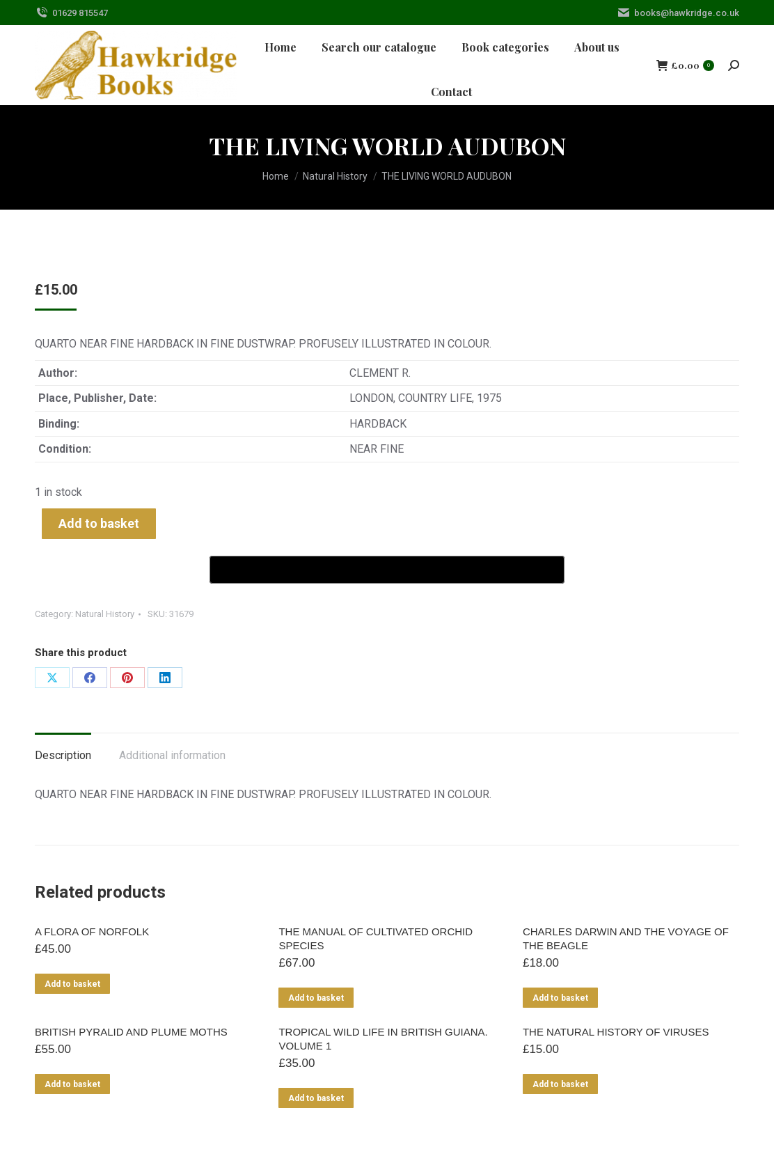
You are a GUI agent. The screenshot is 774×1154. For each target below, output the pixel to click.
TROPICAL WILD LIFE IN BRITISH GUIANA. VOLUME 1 (382, 1039)
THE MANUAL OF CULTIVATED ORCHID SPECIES (375, 938)
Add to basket (98, 523)
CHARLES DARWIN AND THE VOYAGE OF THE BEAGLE (626, 938)
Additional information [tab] (172, 755)
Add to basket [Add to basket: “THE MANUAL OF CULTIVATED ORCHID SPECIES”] (316, 998)
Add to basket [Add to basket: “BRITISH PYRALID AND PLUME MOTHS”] (72, 1084)
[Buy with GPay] (387, 570)
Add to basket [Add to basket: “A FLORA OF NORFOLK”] (72, 984)
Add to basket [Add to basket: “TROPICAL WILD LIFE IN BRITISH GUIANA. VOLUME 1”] (316, 1098)
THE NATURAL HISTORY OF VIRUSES (616, 1032)
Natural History (104, 614)
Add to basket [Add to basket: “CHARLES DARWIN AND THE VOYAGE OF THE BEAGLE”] (560, 998)
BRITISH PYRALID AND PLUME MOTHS (131, 1032)
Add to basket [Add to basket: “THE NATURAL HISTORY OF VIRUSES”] (560, 1084)
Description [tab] (63, 755)
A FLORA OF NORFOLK (92, 931)
